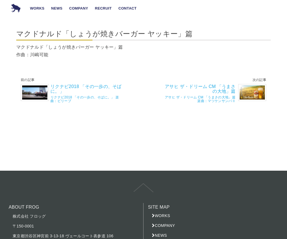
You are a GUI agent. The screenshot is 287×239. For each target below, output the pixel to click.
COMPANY (165, 225)
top (143, 192)
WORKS (162, 215)
